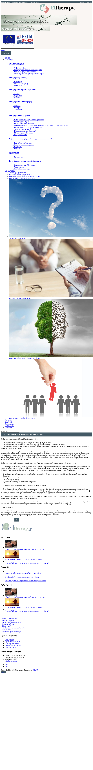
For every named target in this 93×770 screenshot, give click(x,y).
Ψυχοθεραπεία (10, 171)
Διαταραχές (9, 59)
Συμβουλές (8, 422)
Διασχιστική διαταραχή (21, 169)
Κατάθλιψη (17, 82)
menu (3, 50)
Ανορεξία (16, 106)
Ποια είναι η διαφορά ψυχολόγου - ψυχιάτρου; (25, 176)
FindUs (35, 670)
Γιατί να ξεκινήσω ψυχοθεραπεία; (20, 174)
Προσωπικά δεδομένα (12, 642)
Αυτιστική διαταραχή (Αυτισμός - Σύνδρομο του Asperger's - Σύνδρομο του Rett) (41, 125)
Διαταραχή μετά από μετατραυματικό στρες (28, 73)
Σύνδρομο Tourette (20, 135)
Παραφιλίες (17, 147)
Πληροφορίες (9, 426)
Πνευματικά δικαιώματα (13, 645)
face (6, 664)
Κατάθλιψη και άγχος (21, 121)
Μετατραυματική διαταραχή (23, 133)
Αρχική (7, 58)
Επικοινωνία (9, 428)
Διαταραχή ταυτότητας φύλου (23, 145)
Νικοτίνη (16, 97)
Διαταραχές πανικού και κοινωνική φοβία (27, 70)
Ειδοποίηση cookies (11, 647)
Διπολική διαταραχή (20, 84)
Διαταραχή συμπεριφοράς (22, 129)
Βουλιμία (17, 108)
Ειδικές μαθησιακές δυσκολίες (24, 123)
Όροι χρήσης (9, 640)
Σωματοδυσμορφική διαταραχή (24, 165)
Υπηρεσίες (8, 420)
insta (6, 666)
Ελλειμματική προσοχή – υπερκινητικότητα (28, 120)
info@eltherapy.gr (11, 661)
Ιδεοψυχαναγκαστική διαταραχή (24, 131)
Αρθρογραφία (9, 424)
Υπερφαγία (17, 109)
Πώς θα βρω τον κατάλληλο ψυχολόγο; (22, 178)
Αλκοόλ (16, 94)
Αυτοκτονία (17, 85)
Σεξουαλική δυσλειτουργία (22, 143)
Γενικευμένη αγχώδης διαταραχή (24, 72)
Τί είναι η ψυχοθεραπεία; (17, 173)
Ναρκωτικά (17, 96)
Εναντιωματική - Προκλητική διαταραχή (27, 127)
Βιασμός (16, 149)
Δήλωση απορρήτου (12, 643)
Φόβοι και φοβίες (19, 68)
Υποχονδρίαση (18, 167)
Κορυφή (3, 672)
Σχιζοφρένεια (18, 157)
